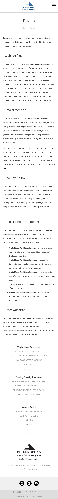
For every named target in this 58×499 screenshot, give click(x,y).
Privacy (39, 496)
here (4, 168)
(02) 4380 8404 (29, 469)
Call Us (28, 421)
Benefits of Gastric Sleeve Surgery (29, 381)
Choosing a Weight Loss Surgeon (29, 391)
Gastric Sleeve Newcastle (29, 411)
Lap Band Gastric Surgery (29, 361)
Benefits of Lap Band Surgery (28, 386)
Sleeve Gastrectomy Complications (29, 356)
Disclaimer (20, 496)
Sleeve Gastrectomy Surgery (29, 351)
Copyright (30, 496)
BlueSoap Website (37, 492)
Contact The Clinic (29, 416)
